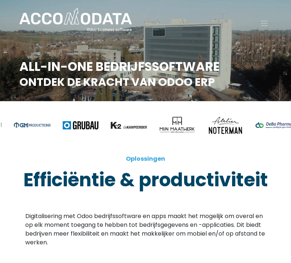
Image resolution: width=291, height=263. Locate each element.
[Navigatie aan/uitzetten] (264, 26)
